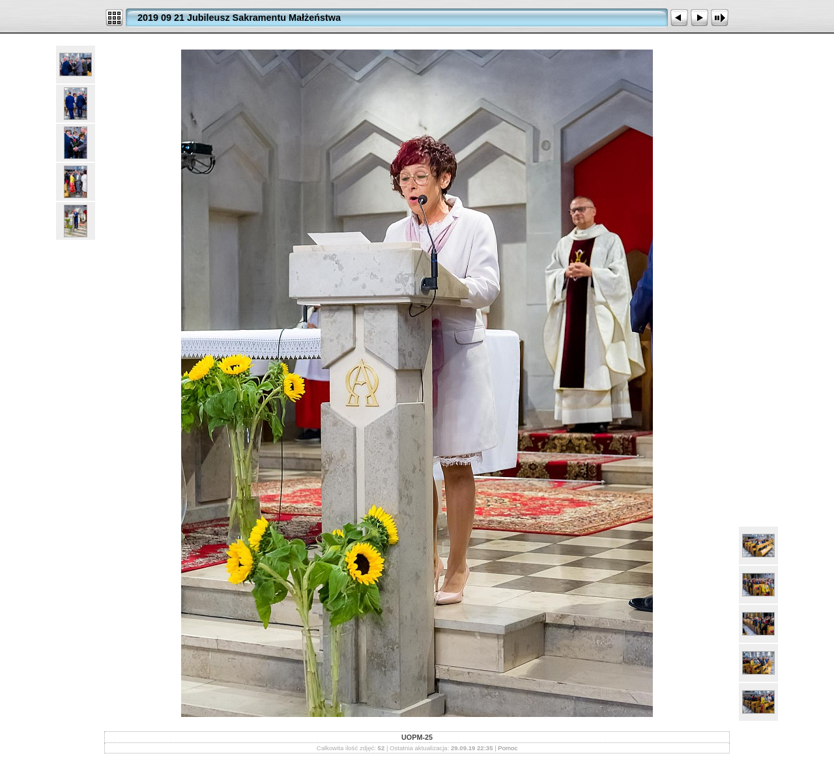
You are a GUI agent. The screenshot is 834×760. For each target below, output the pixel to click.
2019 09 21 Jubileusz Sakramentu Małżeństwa (239, 17)
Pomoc (507, 748)
